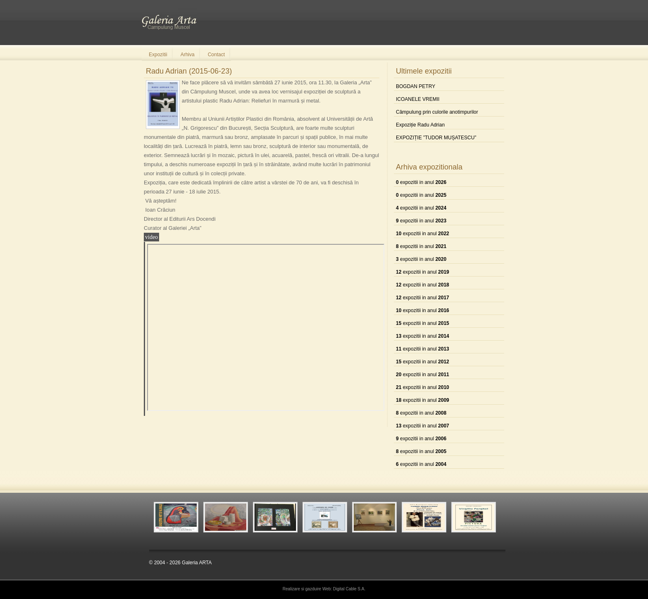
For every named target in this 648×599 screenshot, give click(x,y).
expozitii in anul (421, 182)
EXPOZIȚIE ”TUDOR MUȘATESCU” (436, 138)
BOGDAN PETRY (415, 86)
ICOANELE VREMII (417, 99)
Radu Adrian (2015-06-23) (189, 71)
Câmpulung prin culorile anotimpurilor (437, 112)
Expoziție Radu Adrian (420, 125)
